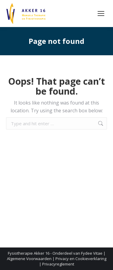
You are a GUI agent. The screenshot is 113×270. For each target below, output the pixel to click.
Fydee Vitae (91, 253)
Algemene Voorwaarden (29, 258)
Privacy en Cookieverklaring (80, 258)
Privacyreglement (58, 264)
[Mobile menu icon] (101, 14)
